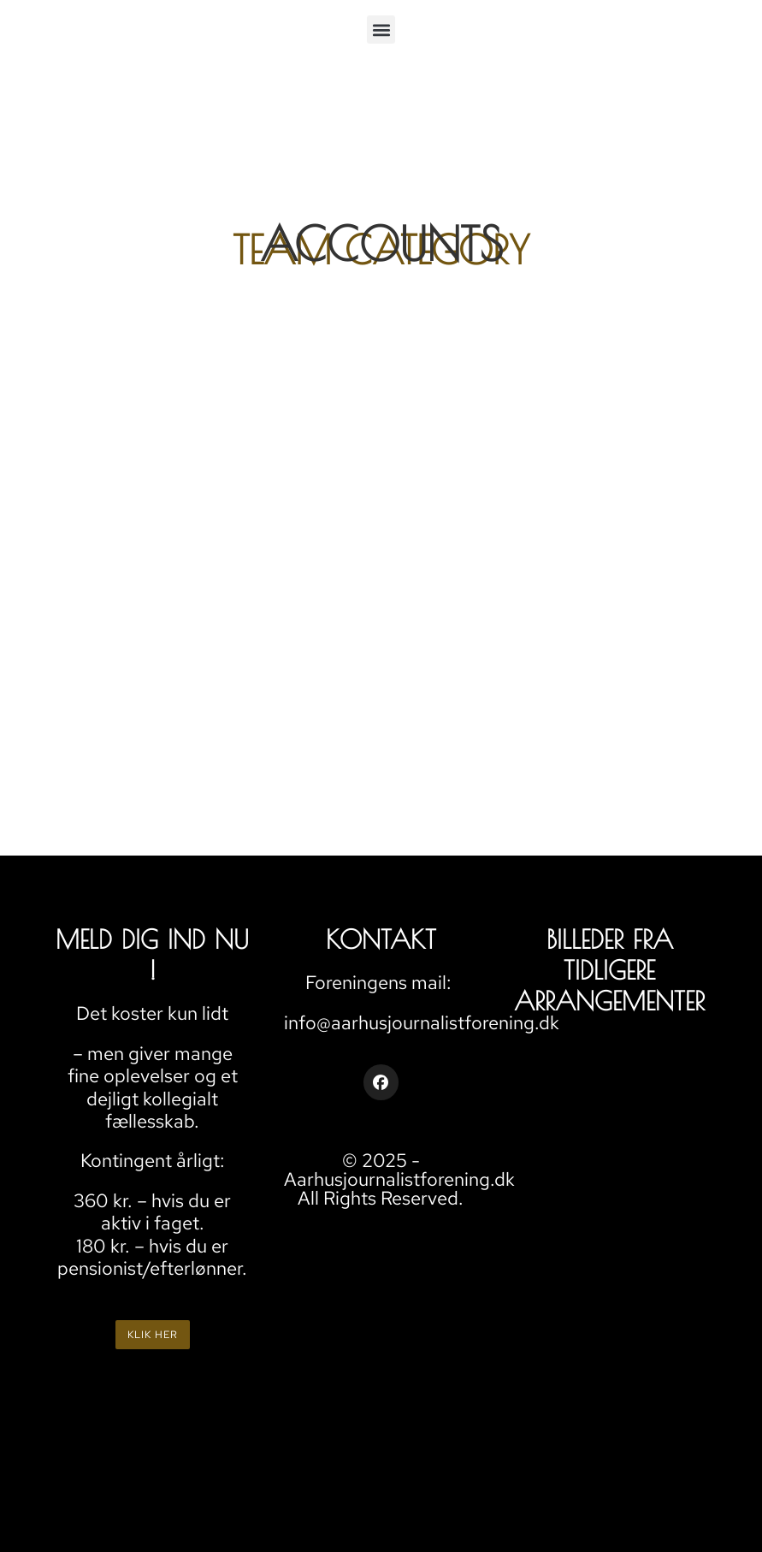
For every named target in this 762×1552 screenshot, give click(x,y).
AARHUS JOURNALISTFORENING (474, 1247)
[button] (381, 29)
